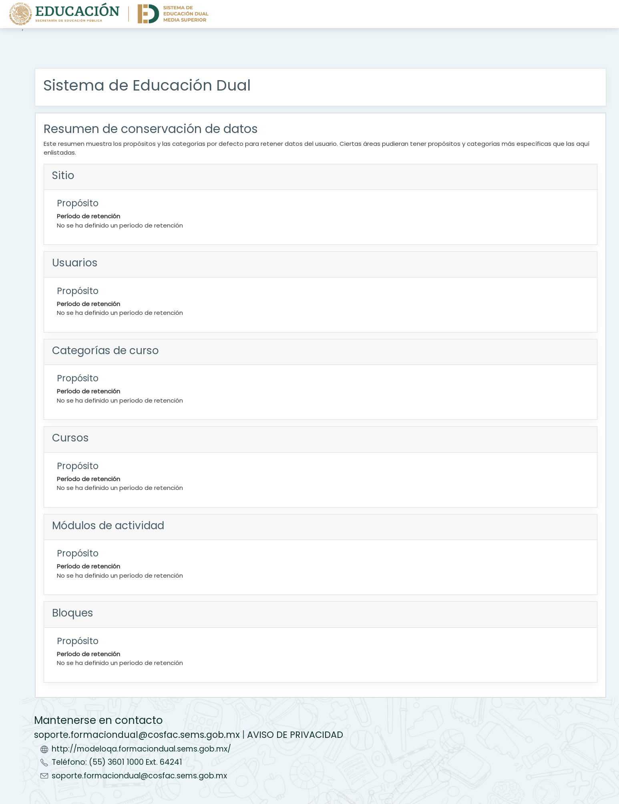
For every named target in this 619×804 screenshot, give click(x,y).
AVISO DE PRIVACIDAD (295, 734)
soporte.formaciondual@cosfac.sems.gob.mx (137, 734)
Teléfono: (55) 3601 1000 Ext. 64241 (117, 762)
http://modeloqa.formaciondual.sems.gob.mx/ (141, 749)
